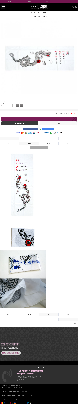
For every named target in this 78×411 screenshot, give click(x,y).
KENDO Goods (35, 12)
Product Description (39, 147)
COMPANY (25, 363)
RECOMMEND (9, 138)
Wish (58, 123)
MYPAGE (48, 1)
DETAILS (29, 138)
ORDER (68, 1)
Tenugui (45, 12)
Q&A (68, 138)
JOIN (29, 1)
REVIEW (48, 138)
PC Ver (53, 363)
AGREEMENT (37, 363)
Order (39, 119)
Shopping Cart (19, 123)
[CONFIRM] (21, 393)
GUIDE (31, 363)
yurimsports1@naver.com (11, 397)
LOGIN (10, 1)
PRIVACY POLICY (46, 363)
